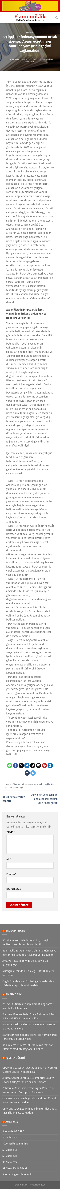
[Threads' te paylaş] (32, 765)
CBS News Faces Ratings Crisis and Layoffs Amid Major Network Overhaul (29, 1100)
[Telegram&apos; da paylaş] (33, 773)
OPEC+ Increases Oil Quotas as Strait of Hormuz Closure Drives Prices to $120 (29, 1069)
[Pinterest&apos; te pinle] (44, 765)
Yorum (10, 832)
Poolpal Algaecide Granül (17, 1174)
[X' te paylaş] (21, 765)
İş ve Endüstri (15, 1057)
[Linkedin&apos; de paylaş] (50, 765)
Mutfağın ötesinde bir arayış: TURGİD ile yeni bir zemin (28, 973)
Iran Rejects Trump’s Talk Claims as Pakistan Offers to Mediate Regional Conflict (27, 1047)
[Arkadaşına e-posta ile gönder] (38, 765)
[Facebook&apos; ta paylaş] (15, 765)
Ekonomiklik (13, 60)
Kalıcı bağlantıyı (46, 784)
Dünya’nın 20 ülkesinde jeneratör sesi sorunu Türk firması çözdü (44, 798)
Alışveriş (11, 1121)
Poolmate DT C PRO (13, 1131)
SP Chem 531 (9, 1155)
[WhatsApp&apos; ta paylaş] (9, 765)
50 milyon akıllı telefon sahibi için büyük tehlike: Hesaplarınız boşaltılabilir (26, 942)
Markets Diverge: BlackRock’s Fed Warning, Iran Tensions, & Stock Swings (29, 1036)
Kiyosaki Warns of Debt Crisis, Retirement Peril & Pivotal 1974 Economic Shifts (29, 1016)
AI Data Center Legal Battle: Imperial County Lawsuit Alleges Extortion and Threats (28, 1080)
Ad (8, 859)
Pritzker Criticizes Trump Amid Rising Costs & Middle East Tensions (28, 1006)
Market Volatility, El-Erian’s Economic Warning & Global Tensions (29, 1026)
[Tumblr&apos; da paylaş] (27, 773)
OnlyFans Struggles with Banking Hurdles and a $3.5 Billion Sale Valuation (29, 1110)
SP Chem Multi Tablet (14, 1168)
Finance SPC (13, 994)
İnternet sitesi (13, 889)
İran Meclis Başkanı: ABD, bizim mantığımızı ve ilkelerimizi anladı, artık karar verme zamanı (29, 952)
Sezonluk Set (9, 1137)
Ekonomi (30, 32)
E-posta (11, 874)
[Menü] (4, 18)
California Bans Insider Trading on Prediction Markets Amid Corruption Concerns (28, 1090)
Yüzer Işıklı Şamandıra (15, 1143)
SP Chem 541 (9, 1149)
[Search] (56, 18)
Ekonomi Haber (15, 930)
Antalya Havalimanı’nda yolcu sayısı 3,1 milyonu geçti (25, 962)
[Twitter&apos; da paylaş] (27, 765)
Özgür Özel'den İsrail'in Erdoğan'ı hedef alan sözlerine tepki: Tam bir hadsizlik (28, 983)
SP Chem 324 (9, 1162)
